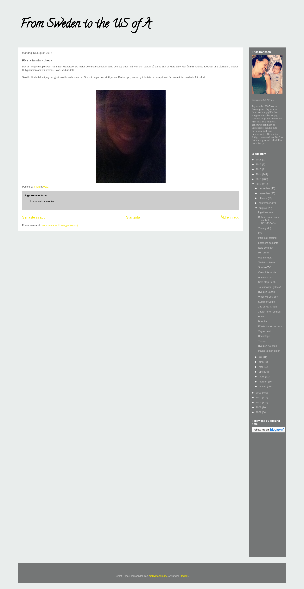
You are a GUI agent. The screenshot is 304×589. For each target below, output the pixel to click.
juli (261, 357)
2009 (259, 402)
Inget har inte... (266, 212)
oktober (263, 198)
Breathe (262, 321)
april (261, 371)
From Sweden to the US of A (85, 25)
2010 (259, 397)
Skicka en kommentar (42, 201)
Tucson (262, 341)
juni (261, 361)
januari (263, 386)
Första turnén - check (270, 326)
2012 (259, 184)
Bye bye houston (267, 345)
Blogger (184, 575)
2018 (259, 159)
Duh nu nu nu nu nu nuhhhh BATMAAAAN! (269, 220)
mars (262, 376)
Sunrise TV (264, 267)
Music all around (267, 237)
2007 (259, 412)
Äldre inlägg (230, 217)
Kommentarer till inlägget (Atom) (60, 225)
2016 (259, 164)
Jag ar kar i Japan (268, 306)
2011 (259, 392)
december (265, 188)
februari (263, 381)
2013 (259, 179)
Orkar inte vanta (267, 272)
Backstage (264, 336)
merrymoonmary (158, 575)
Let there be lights (268, 242)
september (265, 203)
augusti (263, 208)
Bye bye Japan (266, 291)
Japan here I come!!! (269, 311)
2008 (259, 407)
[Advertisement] (267, 495)
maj (261, 366)
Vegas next (264, 331)
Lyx (260, 233)
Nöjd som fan (265, 247)
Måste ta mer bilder (269, 350)
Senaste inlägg (33, 217)
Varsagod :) (264, 228)
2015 (259, 169)
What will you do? (268, 296)
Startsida (133, 217)
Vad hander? (265, 257)
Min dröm (263, 252)
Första (261, 316)
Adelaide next (265, 277)
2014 (259, 174)
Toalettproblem (266, 262)
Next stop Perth (267, 282)
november (265, 193)
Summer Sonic (266, 301)
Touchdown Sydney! (269, 287)
